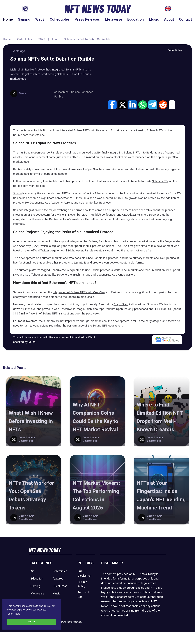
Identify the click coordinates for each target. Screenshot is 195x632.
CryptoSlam (121, 304)
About (169, 19)
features (58, 578)
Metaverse (113, 19)
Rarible (58, 96)
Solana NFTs (160, 181)
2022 (41, 39)
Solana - (76, 92)
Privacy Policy (82, 584)
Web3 (40, 19)
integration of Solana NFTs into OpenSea (79, 292)
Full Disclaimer (84, 573)
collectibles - (62, 92)
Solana (17, 193)
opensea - (88, 92)
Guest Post (60, 586)
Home (8, 19)
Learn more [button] (14, 613)
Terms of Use (83, 594)
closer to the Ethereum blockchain (72, 297)
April (54, 39)
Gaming (24, 19)
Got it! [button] (31, 621)
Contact (185, 19)
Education (135, 19)
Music (154, 19)
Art (32, 571)
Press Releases (87, 19)
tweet (16, 250)
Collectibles (60, 19)
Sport (56, 601)
